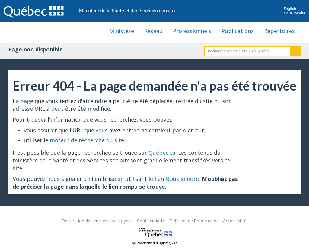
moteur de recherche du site (87, 140)
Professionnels (192, 31)
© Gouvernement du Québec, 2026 (155, 243)
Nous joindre (294, 13)
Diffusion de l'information (194, 221)
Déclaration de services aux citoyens (97, 221)
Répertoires (279, 31)
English (290, 8)
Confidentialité (151, 221)
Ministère (121, 31)
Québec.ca (161, 152)
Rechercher (296, 51)
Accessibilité (235, 221)
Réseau (153, 31)
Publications (237, 31)
